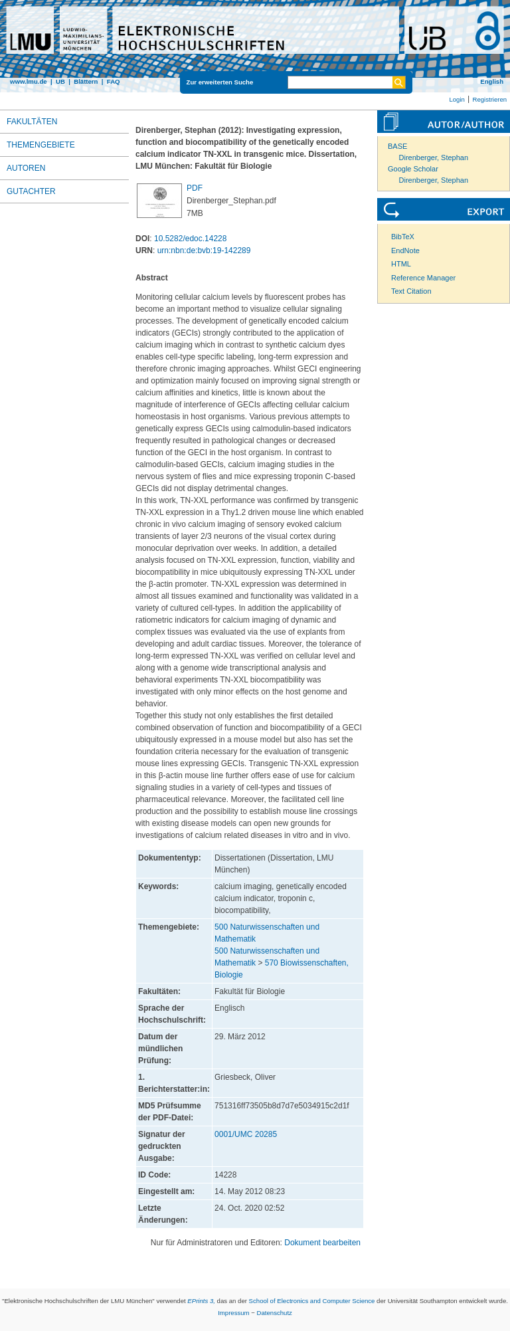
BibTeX (402, 237)
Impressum (233, 1312)
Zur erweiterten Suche (220, 82)
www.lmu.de (28, 81)
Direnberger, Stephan (434, 157)
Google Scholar (413, 169)
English (491, 81)
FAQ (113, 81)
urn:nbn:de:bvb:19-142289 (204, 250)
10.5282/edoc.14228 (190, 238)
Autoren (26, 168)
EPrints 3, (201, 1300)
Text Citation (411, 291)
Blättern (86, 81)
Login (456, 99)
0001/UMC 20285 (245, 1134)
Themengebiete (41, 145)
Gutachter (31, 191)
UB (60, 81)
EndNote (405, 251)
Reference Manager (423, 278)
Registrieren (489, 99)
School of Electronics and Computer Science (312, 1300)
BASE (397, 146)
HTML (401, 264)
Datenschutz (274, 1312)
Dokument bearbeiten (322, 1242)
